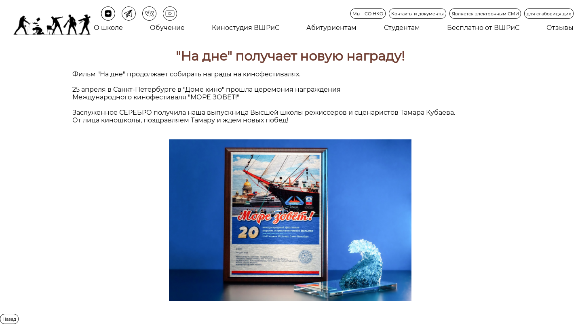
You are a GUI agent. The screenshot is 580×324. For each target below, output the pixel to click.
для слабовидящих (549, 14)
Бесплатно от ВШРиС (483, 28)
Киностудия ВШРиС (245, 28)
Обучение (167, 28)
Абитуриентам (331, 28)
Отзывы (560, 28)
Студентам (402, 28)
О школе (108, 28)
